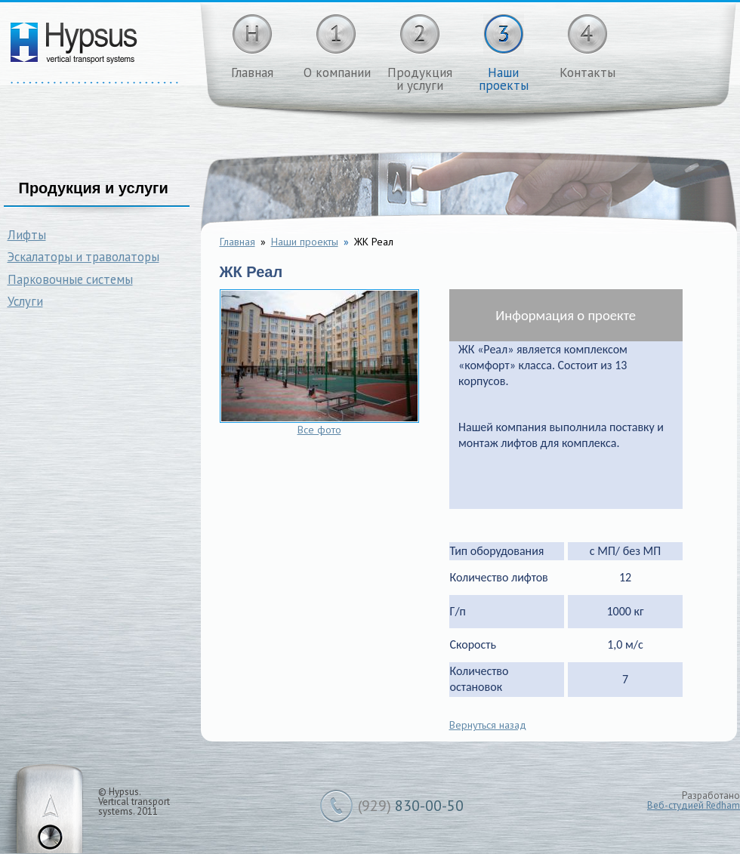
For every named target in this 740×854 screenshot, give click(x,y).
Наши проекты (304, 241)
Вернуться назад (487, 725)
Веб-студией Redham (693, 805)
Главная (237, 241)
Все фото (319, 429)
